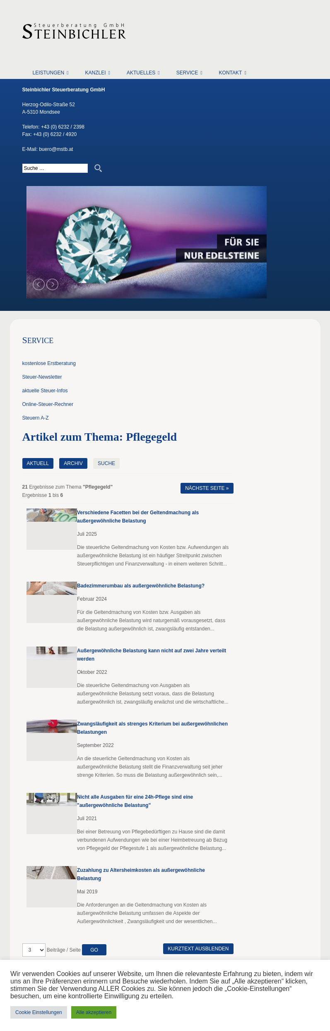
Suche (106, 463)
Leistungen (49, 73)
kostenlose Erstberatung (49, 363)
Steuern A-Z (35, 418)
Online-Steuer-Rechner (47, 404)
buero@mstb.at (56, 149)
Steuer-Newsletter (42, 377)
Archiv (73, 463)
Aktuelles (141, 73)
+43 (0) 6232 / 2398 (62, 127)
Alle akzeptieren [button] (93, 1012)
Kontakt (230, 73)
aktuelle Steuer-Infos (45, 391)
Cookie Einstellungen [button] (38, 1012)
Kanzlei (95, 73)
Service (187, 73)
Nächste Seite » (207, 488)
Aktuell (38, 463)
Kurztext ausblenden (198, 949)
